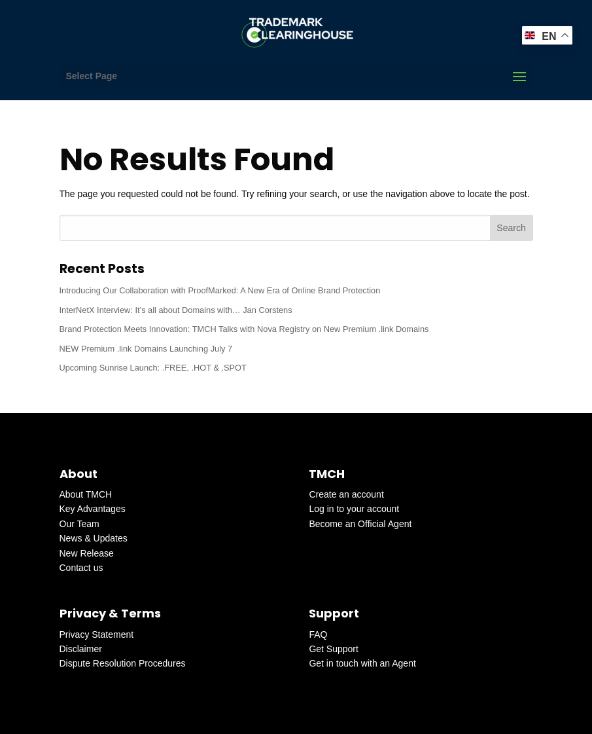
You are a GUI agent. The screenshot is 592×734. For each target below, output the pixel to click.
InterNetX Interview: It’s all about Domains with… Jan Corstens (176, 310)
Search (510, 228)
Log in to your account (354, 509)
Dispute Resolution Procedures (123, 663)
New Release (87, 553)
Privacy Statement (97, 634)
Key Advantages (93, 509)
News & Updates (94, 538)
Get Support (333, 649)
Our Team (79, 524)
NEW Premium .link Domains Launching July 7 (146, 349)
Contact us (81, 567)
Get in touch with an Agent (362, 663)
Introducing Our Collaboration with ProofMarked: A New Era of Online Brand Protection (220, 290)
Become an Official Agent (360, 524)
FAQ (318, 634)
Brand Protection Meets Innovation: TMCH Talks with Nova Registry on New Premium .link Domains (244, 329)
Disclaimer (81, 649)
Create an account (346, 494)
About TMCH (86, 494)
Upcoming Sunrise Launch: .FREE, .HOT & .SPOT (153, 368)
